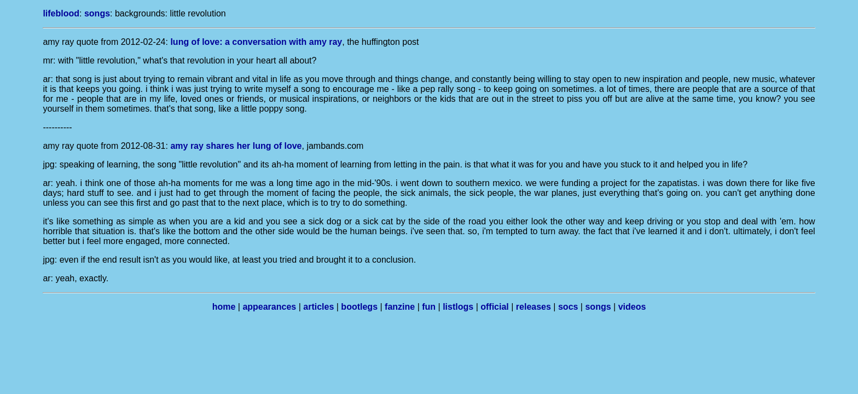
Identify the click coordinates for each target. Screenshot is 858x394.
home (224, 306)
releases (533, 306)
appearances (269, 306)
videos (632, 306)
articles (318, 306)
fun (429, 306)
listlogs (458, 306)
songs (97, 13)
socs (568, 306)
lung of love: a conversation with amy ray (256, 42)
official (494, 306)
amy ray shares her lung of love (236, 145)
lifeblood (61, 13)
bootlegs (359, 306)
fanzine (400, 306)
